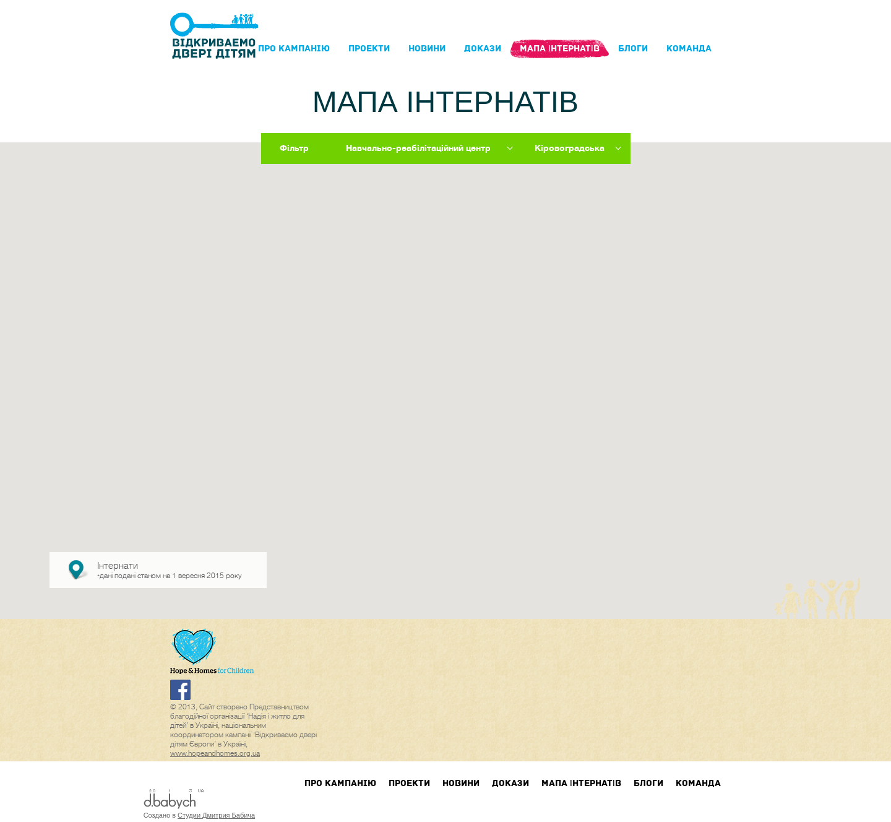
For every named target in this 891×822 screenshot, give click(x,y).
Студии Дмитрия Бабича (216, 815)
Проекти (369, 48)
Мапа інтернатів (560, 48)
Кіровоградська (570, 148)
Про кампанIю (294, 48)
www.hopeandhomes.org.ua (215, 753)
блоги (633, 48)
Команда (689, 48)
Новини (427, 48)
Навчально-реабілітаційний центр (418, 148)
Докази (482, 48)
